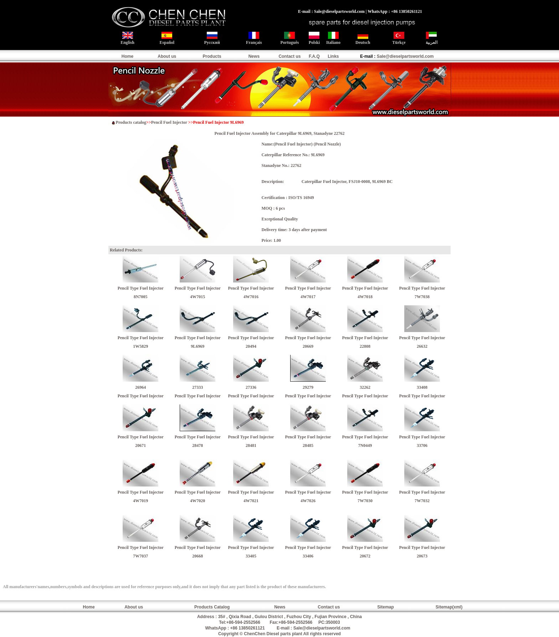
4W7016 (250, 296)
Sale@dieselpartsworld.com (405, 56)
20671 (140, 445)
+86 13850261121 (247, 628)
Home (127, 56)
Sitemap (385, 607)
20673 (422, 556)
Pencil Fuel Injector (169, 122)
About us (167, 56)
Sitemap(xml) (449, 607)
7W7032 (422, 500)
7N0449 (365, 445)
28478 (197, 445)
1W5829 (140, 346)
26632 (422, 346)
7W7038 (422, 296)
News (254, 56)
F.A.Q (314, 56)
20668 (197, 556)
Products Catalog (212, 607)
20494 (251, 346)
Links (333, 56)
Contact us (289, 56)
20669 (308, 346)
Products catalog (131, 122)
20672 (365, 556)
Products (212, 56)
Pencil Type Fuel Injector (141, 288)
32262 (365, 387)
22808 (365, 346)
